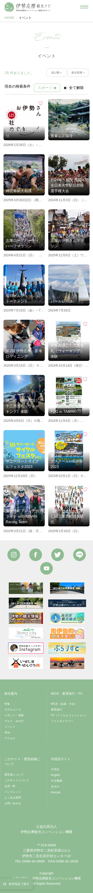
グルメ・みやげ (14, 721)
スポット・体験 (14, 715)
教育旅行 (56, 709)
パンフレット (12, 791)
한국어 (55, 786)
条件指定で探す (16, 884)
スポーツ (47, 88)
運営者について (14, 774)
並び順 (55, 72)
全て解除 (74, 88)
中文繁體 (56, 780)
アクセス (9, 738)
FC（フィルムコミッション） (69, 715)
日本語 (55, 769)
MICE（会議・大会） (64, 703)
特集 (7, 703)
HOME (9, 18)
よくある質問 (12, 797)
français (56, 792)
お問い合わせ (12, 803)
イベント (25, 18)
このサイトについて (16, 780)
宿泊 (7, 732)
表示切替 (76, 72)
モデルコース (12, 709)
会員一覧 (9, 786)
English (55, 775)
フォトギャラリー (62, 721)
